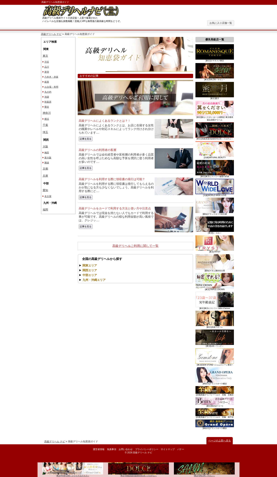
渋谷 (46, 62)
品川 (46, 67)
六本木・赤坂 (51, 77)
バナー (180, 449)
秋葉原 (47, 102)
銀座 (46, 82)
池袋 (46, 97)
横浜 (46, 119)
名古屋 (47, 196)
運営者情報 (98, 449)
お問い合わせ (126, 449)
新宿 (46, 72)
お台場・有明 (51, 87)
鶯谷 (46, 107)
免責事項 (111, 449)
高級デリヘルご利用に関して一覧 (135, 245)
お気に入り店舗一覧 (220, 23)
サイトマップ (168, 449)
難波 (46, 162)
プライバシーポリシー (146, 449)
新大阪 (47, 157)
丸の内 (47, 92)
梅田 (46, 152)
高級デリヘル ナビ (51, 34)
